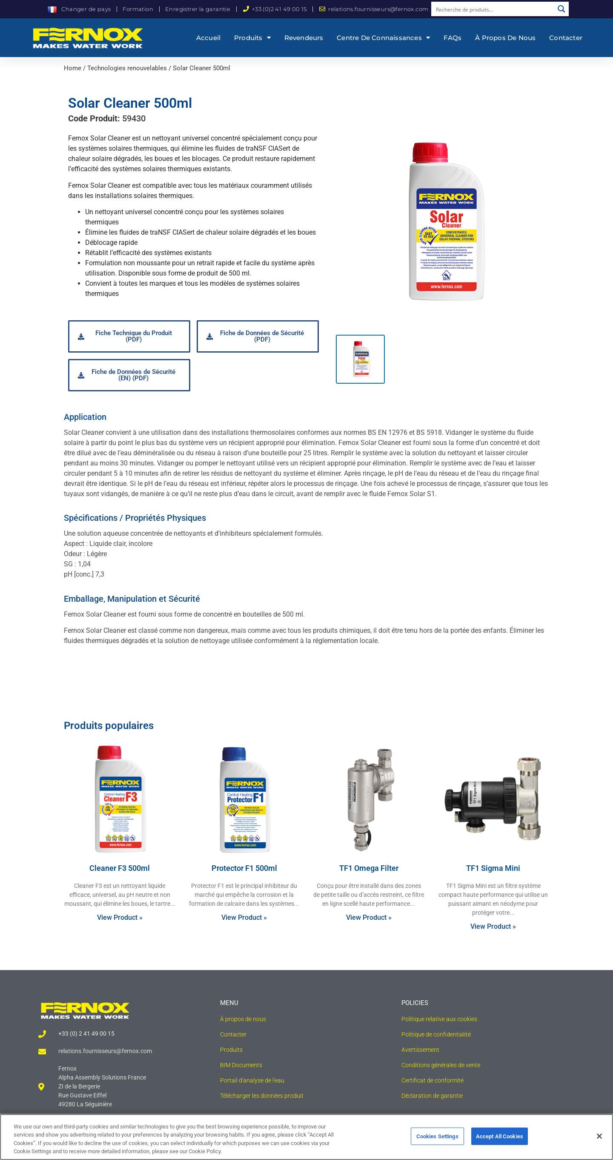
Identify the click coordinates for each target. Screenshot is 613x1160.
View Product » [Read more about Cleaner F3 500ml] (120, 917)
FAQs (453, 38)
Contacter (565, 38)
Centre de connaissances (383, 37)
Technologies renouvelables (127, 68)
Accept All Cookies (499, 1143)
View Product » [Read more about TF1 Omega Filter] (369, 917)
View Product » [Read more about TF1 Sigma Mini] (493, 926)
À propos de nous (505, 38)
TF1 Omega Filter (368, 868)
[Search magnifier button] (561, 9)
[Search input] (493, 9)
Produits (252, 37)
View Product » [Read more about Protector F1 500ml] (244, 917)
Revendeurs (304, 38)
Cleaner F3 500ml (119, 868)
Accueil (208, 38)
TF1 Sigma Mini (493, 868)
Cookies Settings (437, 1143)
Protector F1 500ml (244, 868)
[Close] (599, 1143)
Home (72, 68)
